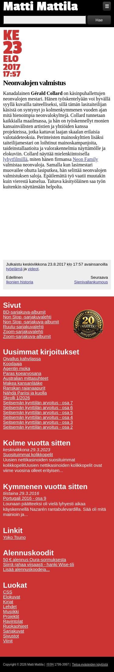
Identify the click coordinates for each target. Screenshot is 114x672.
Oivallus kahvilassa (22, 358)
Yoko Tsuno (14, 537)
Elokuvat (11, 596)
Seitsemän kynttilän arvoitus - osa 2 (38, 427)
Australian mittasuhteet (25, 378)
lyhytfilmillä (15, 159)
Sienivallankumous (91, 282)
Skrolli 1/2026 (16, 397)
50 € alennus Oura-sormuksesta (34, 559)
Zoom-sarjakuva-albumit (27, 336)
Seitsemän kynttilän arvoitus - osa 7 (38, 402)
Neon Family (85, 159)
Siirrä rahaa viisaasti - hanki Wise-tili (38, 564)
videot (33, 269)
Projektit (11, 616)
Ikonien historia (19, 282)
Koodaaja (12, 363)
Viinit (8, 640)
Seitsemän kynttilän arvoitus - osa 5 (38, 412)
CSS (7, 592)
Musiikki (11, 611)
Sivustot (11, 636)
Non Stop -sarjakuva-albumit (31, 321)
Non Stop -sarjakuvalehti (27, 316)
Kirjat (8, 601)
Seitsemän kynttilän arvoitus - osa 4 (38, 417)
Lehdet (10, 606)
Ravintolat (13, 621)
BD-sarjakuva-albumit (24, 312)
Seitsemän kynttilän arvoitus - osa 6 (38, 407)
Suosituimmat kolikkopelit (28, 454)
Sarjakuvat (13, 631)
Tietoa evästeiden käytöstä (90, 664)
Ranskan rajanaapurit (24, 388)
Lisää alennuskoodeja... (26, 569)
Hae (99, 20)
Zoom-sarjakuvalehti (23, 331)
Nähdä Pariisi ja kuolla (25, 392)
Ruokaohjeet (15, 626)
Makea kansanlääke (23, 383)
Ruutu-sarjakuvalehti (23, 326)
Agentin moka (16, 368)
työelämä (14, 269)
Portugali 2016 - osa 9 (24, 498)
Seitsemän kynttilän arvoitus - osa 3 (38, 422)
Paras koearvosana (22, 373)
